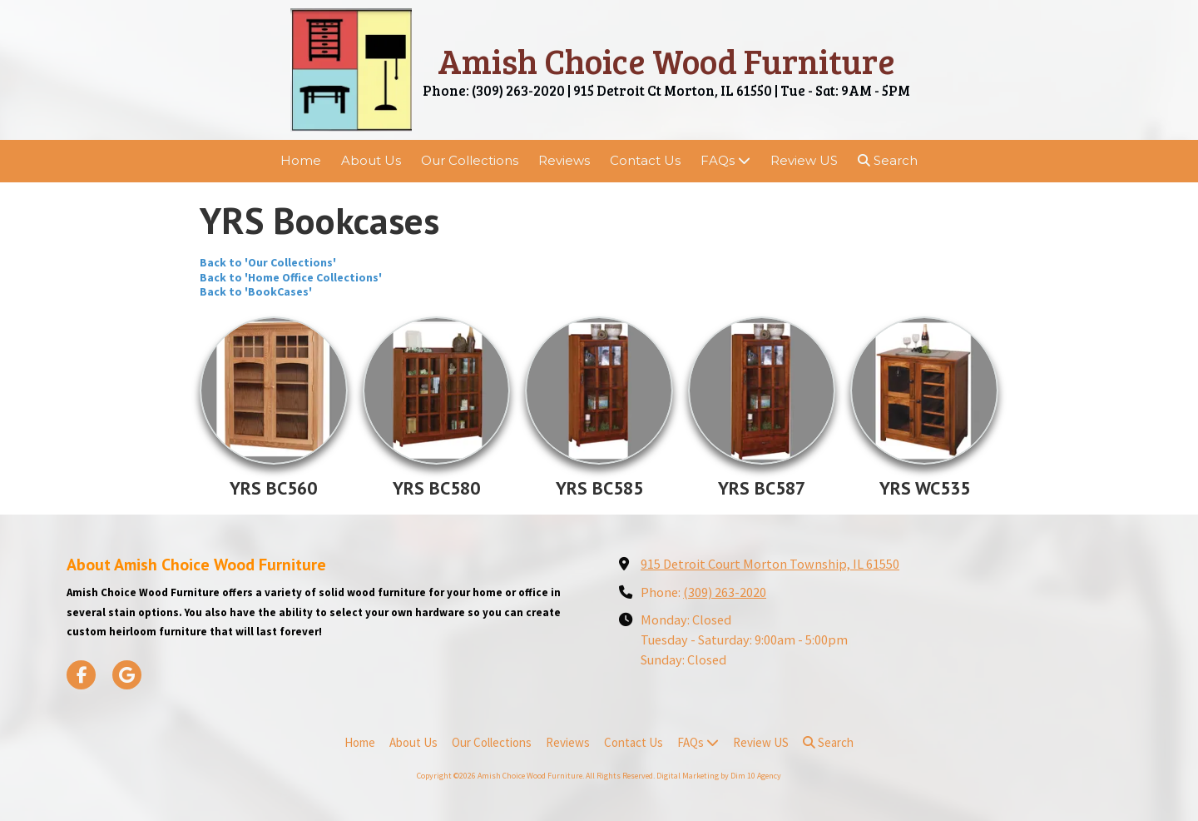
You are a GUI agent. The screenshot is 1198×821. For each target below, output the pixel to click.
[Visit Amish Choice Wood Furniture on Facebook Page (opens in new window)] (81, 674)
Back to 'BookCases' (256, 291)
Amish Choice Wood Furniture (666, 60)
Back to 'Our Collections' (268, 262)
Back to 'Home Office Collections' (291, 277)
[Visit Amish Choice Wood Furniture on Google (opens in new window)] (126, 674)
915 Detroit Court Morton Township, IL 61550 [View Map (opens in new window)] (770, 563)
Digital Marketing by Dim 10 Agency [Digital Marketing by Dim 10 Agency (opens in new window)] (718, 775)
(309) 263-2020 (724, 592)
